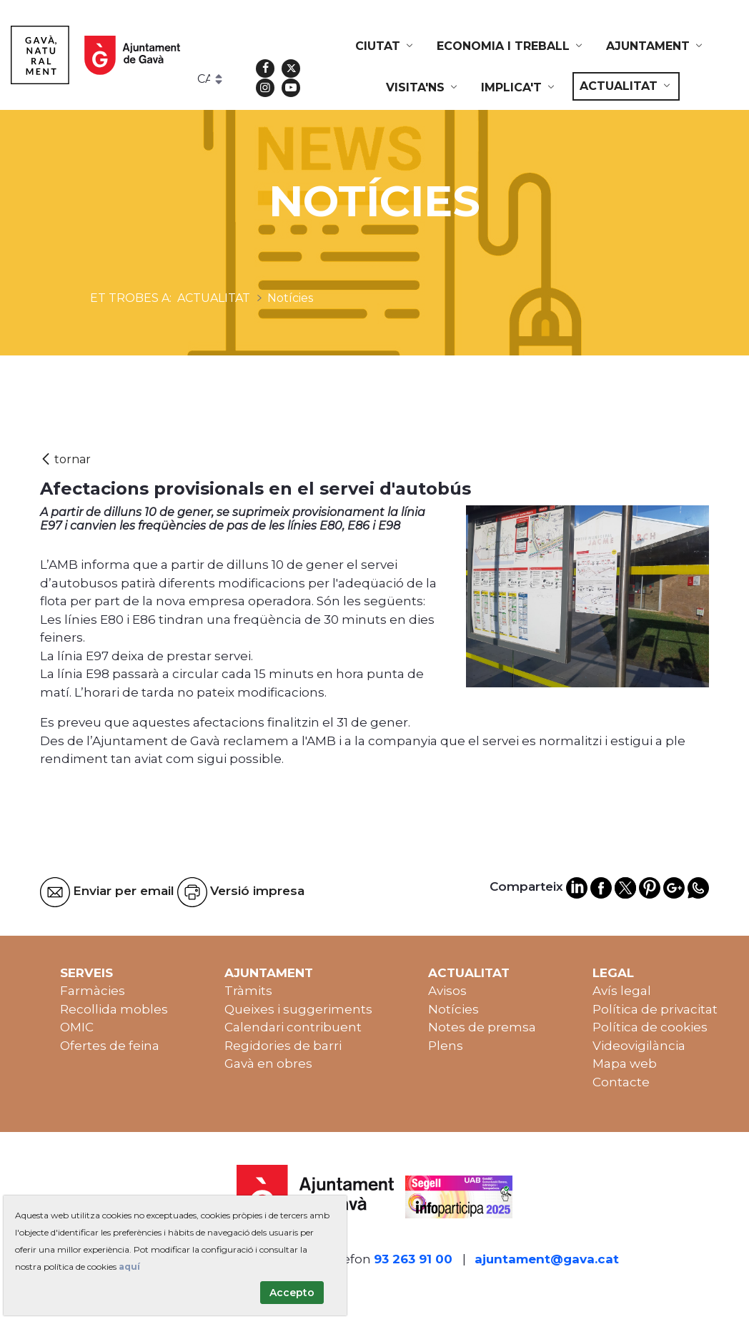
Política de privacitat (655, 1009)
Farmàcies (92, 991)
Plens (445, 1045)
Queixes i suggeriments (298, 1009)
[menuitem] (385, 46)
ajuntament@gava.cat (547, 1259)
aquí (129, 1266)
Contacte (621, 1082)
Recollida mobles (114, 1009)
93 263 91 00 (413, 1259)
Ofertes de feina (109, 1045)
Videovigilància (638, 1045)
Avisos (447, 991)
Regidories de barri (283, 1045)
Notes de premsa (482, 1027)
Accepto (291, 1292)
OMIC (77, 1027)
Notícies (453, 1009)
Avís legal (621, 991)
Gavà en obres (268, 1063)
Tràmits (248, 991)
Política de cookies (650, 1027)
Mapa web (624, 1063)
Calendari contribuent (293, 1027)
